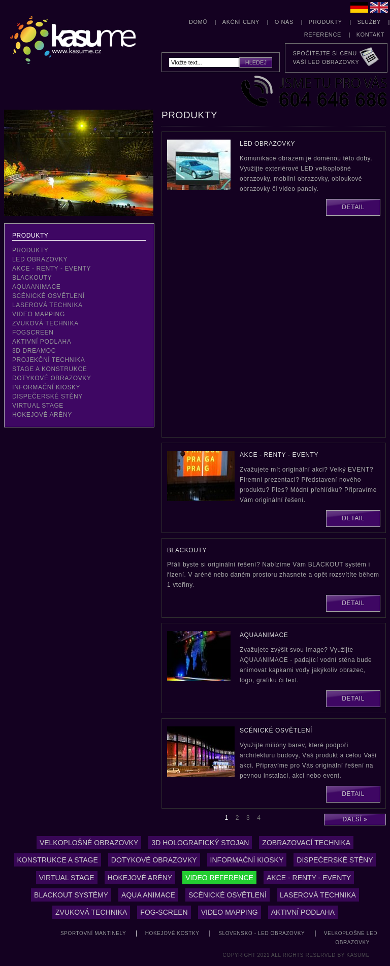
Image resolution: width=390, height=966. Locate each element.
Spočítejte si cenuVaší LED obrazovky (325, 57)
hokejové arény (42, 414)
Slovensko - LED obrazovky (261, 933)
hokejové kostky (172, 933)
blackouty (32, 277)
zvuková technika (45, 323)
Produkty (325, 22)
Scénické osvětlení (227, 895)
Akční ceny (240, 22)
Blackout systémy (71, 895)
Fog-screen (163, 912)
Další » (355, 819)
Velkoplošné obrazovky (89, 843)
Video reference (219, 878)
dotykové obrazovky (51, 378)
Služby (368, 22)
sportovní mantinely (93, 933)
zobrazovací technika (306, 843)
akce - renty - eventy (51, 268)
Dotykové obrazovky (154, 860)
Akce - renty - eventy (309, 878)
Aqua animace (148, 895)
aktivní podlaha (41, 341)
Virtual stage (66, 878)
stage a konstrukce (49, 369)
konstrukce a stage (57, 860)
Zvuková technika (91, 912)
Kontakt (370, 34)
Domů (198, 22)
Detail (353, 207)
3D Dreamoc (34, 350)
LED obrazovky (40, 259)
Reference (322, 34)
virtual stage (37, 405)
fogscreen (32, 332)
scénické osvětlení (48, 295)
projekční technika (48, 359)
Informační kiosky (46, 387)
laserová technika (47, 305)
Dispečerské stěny (335, 860)
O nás (284, 22)
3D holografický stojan (200, 843)
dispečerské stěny (47, 396)
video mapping (38, 314)
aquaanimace (36, 286)
